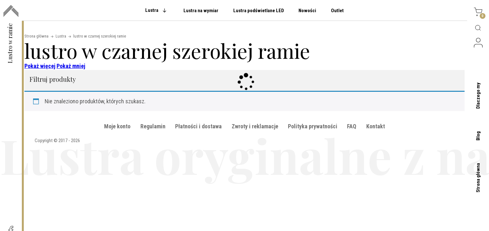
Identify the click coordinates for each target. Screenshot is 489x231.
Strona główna (478, 178)
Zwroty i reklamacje (255, 126)
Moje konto (117, 126)
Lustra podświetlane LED (258, 10)
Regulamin (152, 126)
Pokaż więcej (39, 66)
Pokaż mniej (71, 66)
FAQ (351, 126)
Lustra (151, 10)
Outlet (337, 10)
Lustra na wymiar (200, 10)
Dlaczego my (478, 95)
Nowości (307, 10)
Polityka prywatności (312, 126)
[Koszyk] (478, 13)
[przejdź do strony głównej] (11, 11)
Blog (478, 136)
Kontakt (375, 126)
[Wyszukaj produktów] (478, 28)
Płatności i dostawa (198, 126)
